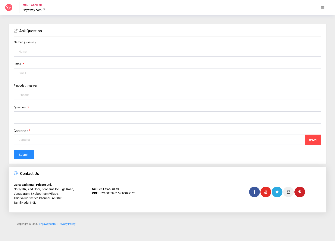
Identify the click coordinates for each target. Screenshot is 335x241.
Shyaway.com (34, 10)
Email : (19, 64)
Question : (21, 107)
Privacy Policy (67, 223)
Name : (25, 42)
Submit (23, 154)
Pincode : (26, 85)
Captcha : (22, 131)
